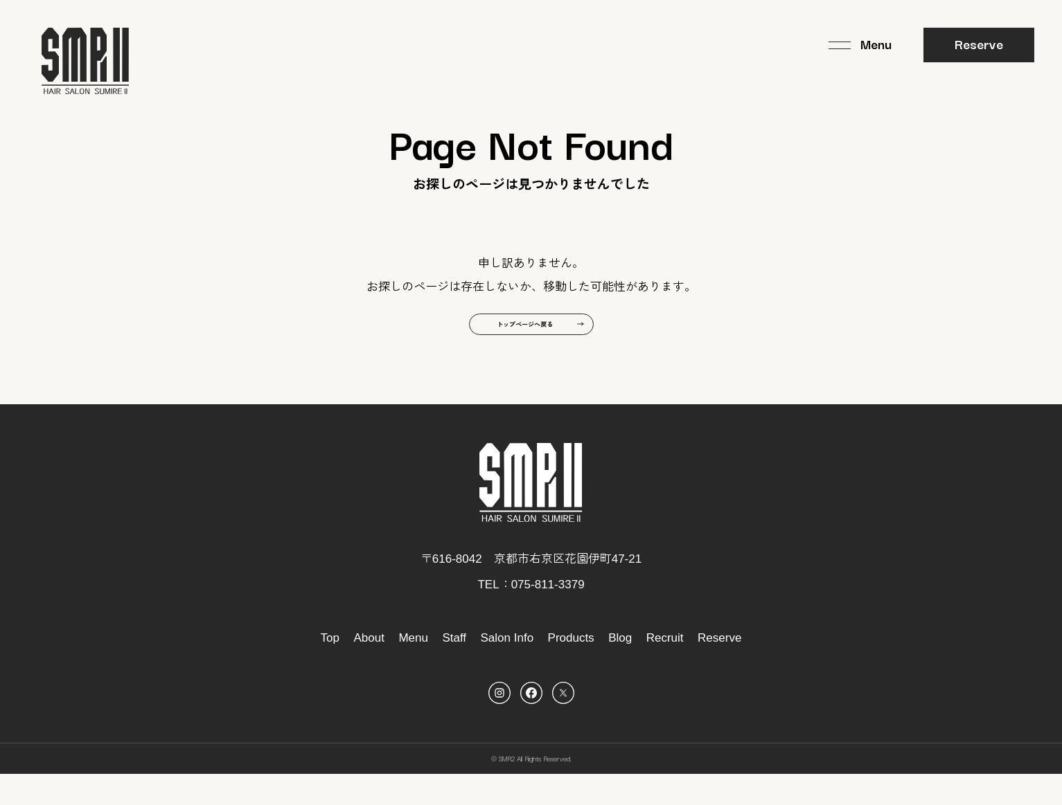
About (368, 668)
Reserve (979, 43)
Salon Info (507, 668)
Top (330, 668)
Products (571, 668)
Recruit (665, 668)
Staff (454, 668)
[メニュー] (860, 45)
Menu (413, 668)
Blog (620, 668)
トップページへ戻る (519, 346)
